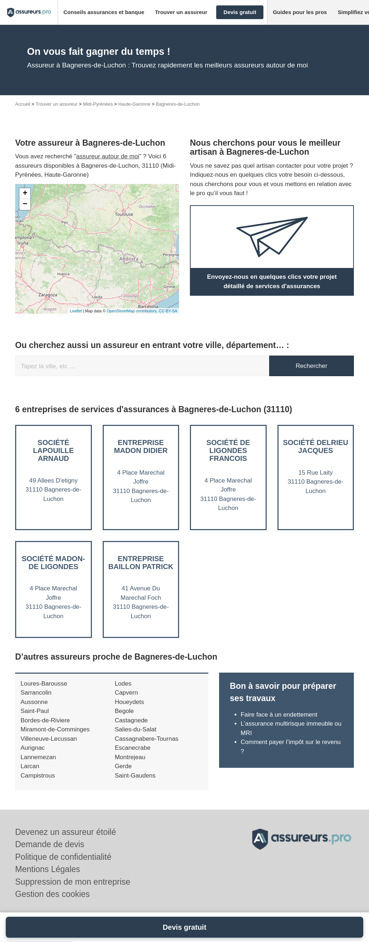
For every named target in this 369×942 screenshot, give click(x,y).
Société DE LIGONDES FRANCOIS (228, 450)
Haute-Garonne (134, 104)
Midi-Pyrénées (98, 104)
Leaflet (76, 311)
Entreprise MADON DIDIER (141, 446)
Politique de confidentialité (63, 857)
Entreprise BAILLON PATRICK (140, 563)
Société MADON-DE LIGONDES (53, 563)
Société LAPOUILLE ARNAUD (53, 450)
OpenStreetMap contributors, (133, 311)
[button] (104, 12)
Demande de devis (49, 844)
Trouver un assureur (57, 104)
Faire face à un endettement (279, 714)
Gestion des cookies (52, 894)
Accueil (22, 104)
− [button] (25, 204)
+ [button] (25, 193)
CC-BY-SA (168, 311)
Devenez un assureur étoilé (65, 832)
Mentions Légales (47, 869)
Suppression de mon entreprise (72, 881)
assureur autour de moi (107, 156)
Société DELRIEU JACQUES (315, 446)
